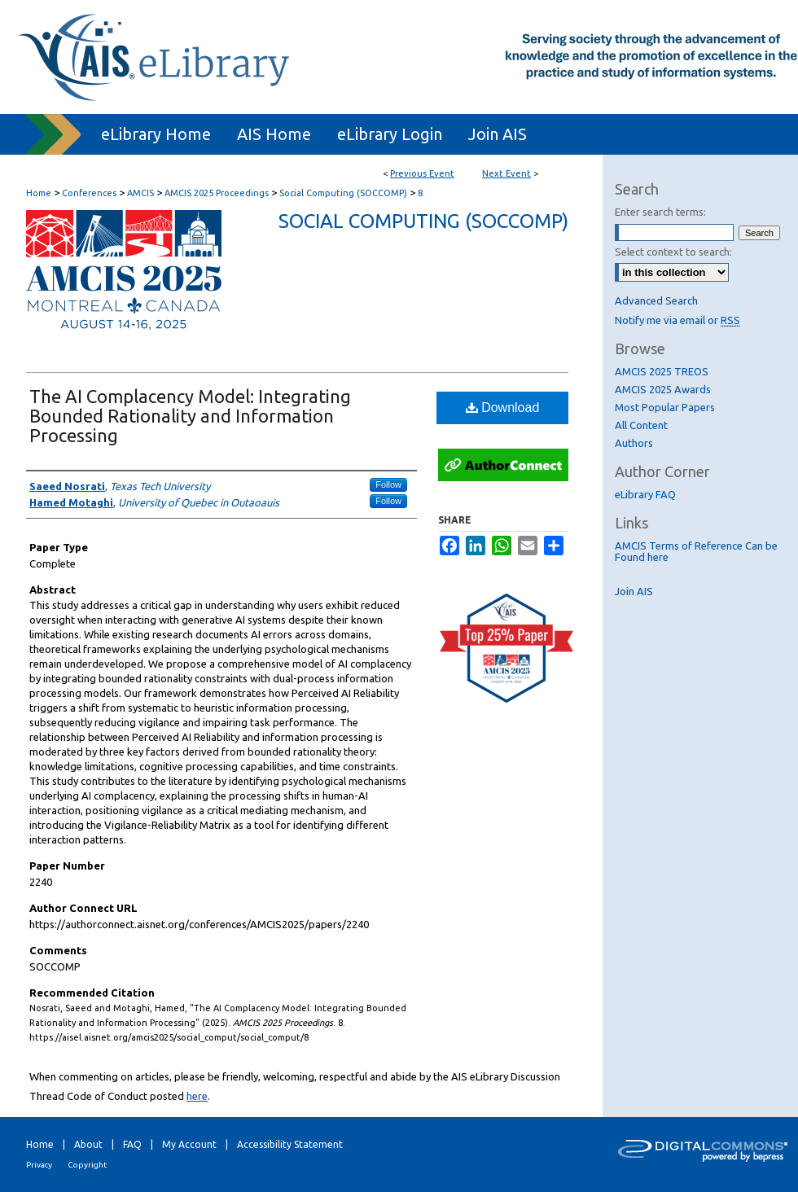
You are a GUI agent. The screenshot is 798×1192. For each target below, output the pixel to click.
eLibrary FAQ (645, 494)
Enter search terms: (660, 211)
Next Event (506, 173)
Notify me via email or (677, 320)
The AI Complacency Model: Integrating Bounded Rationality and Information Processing (190, 415)
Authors (634, 443)
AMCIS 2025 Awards (663, 389)
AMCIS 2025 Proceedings (217, 193)
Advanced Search (656, 300)
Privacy (39, 1164)
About (88, 1144)
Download (503, 407)
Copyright (87, 1164)
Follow (388, 484)
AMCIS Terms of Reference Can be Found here (696, 551)
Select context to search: (673, 251)
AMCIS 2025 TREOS (661, 371)
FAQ (132, 1144)
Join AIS (634, 591)
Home (38, 193)
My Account (189, 1144)
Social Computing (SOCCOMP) (344, 193)
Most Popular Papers (665, 407)
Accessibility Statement (290, 1144)
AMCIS (141, 193)
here (197, 1096)
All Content (641, 425)
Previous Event (422, 173)
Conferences (90, 193)
